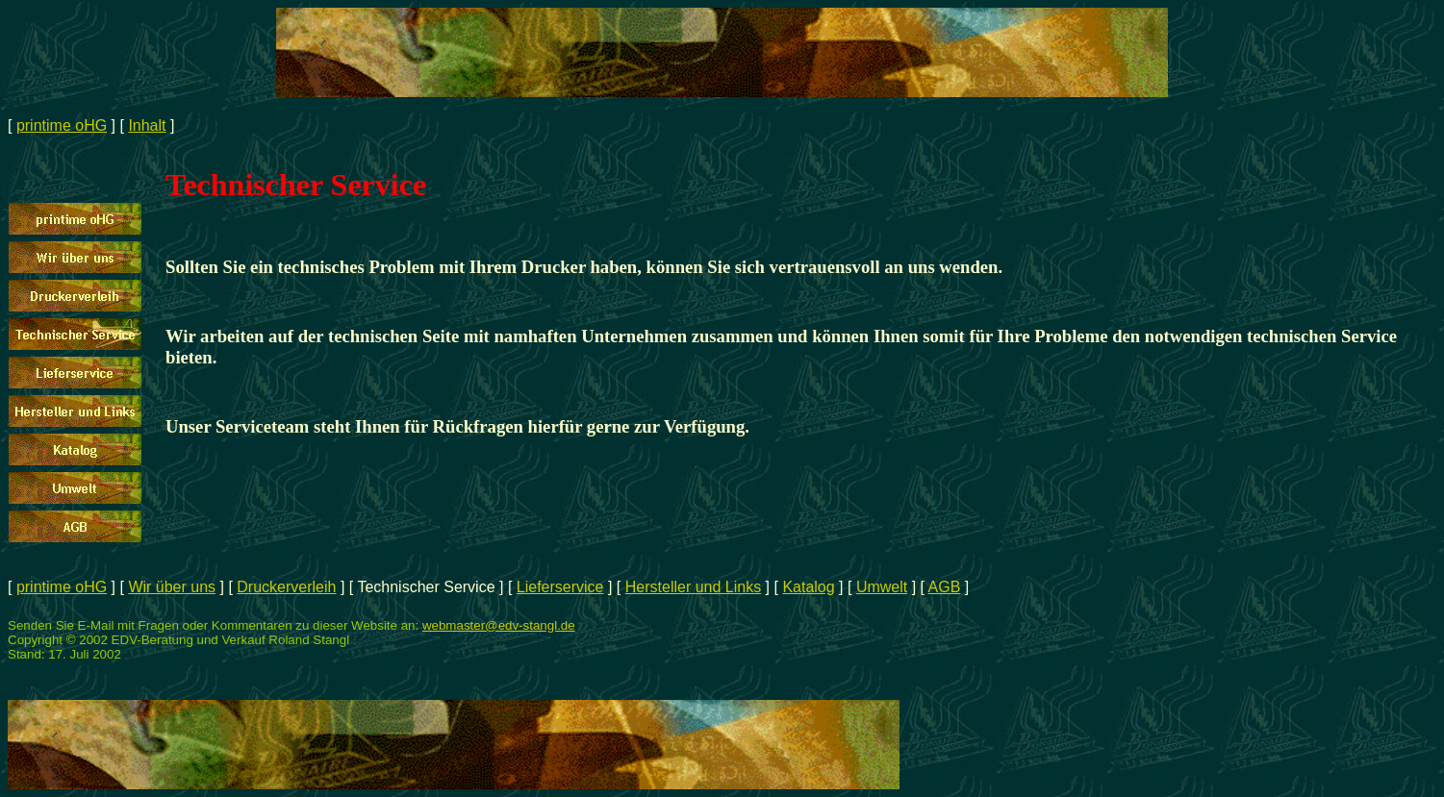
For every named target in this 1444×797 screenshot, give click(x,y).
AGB (944, 587)
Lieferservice (560, 587)
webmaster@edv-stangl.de (498, 625)
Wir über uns (171, 587)
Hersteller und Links (693, 587)
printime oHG (61, 125)
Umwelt (881, 587)
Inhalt (146, 125)
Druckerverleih (286, 587)
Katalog (808, 587)
